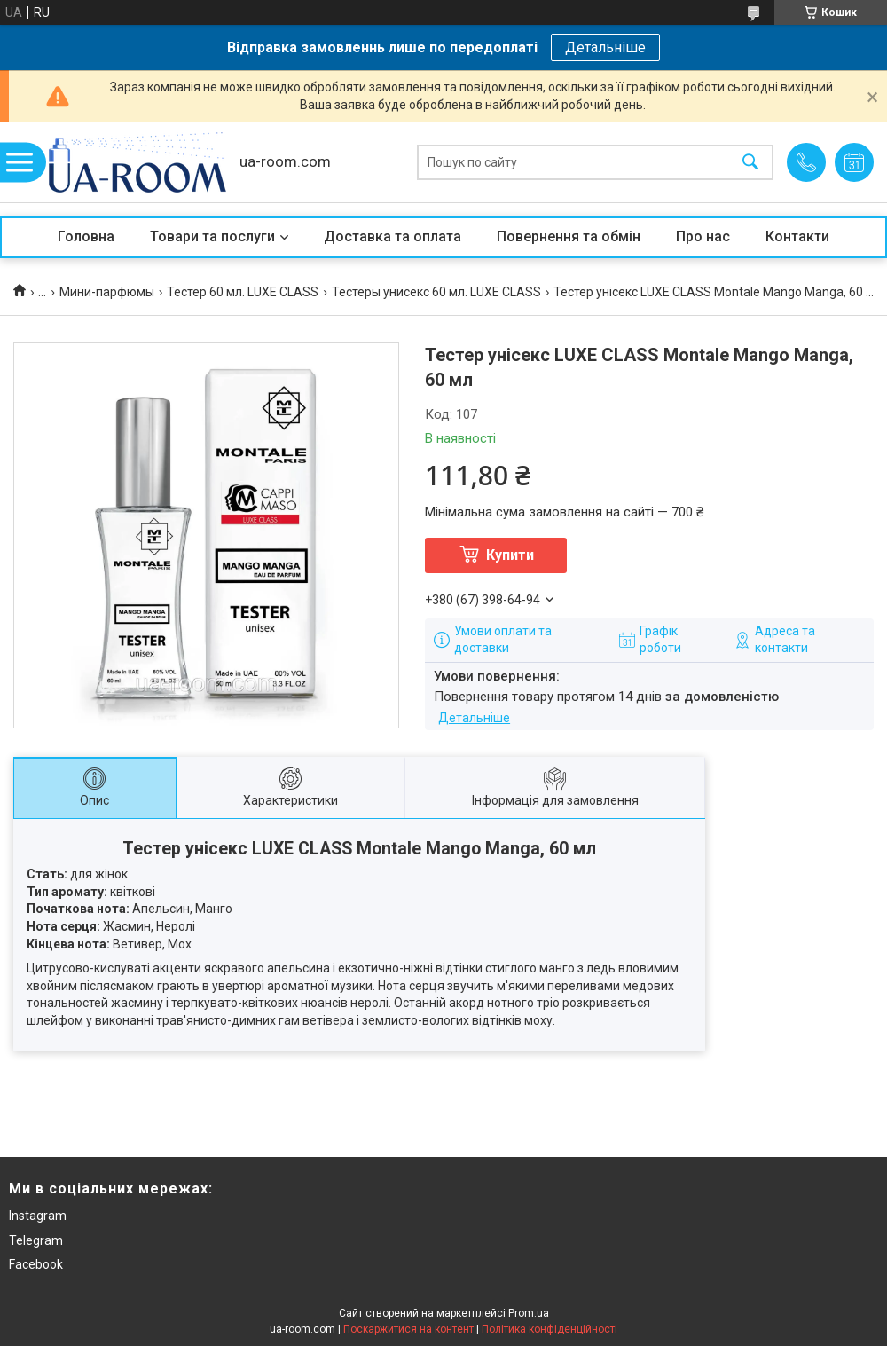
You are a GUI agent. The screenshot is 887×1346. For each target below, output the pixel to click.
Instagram (38, 1215)
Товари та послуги (212, 236)
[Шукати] (750, 162)
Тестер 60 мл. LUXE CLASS (242, 292)
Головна (86, 236)
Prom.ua (528, 1313)
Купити (510, 555)
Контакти (797, 236)
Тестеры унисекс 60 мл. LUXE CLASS (436, 292)
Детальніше (605, 47)
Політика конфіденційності (549, 1329)
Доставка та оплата (392, 236)
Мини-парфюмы (106, 292)
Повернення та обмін (568, 236)
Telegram (36, 1240)
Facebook (36, 1264)
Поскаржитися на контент (408, 1329)
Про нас (703, 236)
